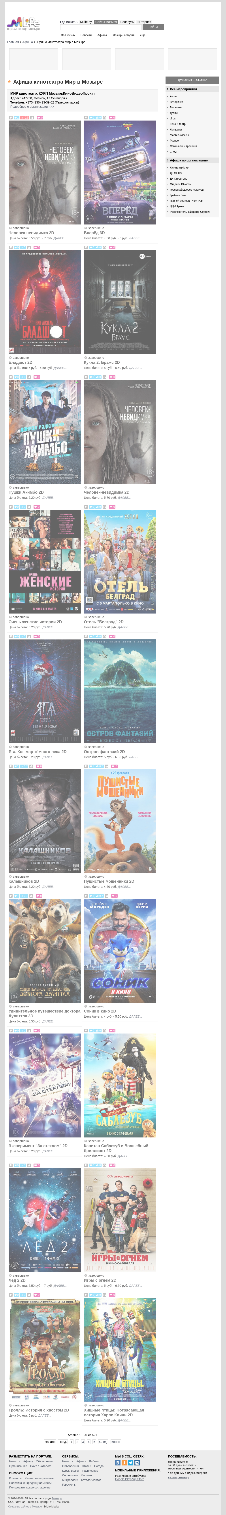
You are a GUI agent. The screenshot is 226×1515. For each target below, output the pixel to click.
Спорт (173, 151)
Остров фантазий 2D (104, 752)
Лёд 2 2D (17, 1280)
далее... (60, 238)
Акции (173, 96)
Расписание (90, 1470)
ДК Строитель (178, 178)
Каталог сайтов (91, 1480)
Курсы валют (70, 1470)
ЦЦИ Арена (177, 206)
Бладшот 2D (20, 362)
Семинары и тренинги (183, 146)
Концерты (176, 129)
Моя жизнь (68, 35)
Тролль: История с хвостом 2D (39, 1410)
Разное (174, 140)
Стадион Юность (180, 184)
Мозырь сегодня (124, 35)
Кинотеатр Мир (179, 167)
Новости (86, 35)
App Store (137, 1479)
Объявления (70, 1466)
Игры (173, 118)
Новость (14, 1461)
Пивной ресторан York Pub (186, 200)
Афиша (102, 35)
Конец (115, 1442)
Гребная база (178, 195)
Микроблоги (70, 1480)
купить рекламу (178, 1477)
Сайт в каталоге (41, 1466)
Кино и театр (178, 124)
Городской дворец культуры (187, 189)
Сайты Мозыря (106, 22)
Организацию (18, 1466)
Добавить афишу (192, 80)
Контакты (15, 1478)
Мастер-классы (179, 135)
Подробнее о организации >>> (32, 106)
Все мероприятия (183, 89)
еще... (143, 35)
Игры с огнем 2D (100, 1280)
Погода (99, 1466)
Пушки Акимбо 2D (26, 492)
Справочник (70, 1475)
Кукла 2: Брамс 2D (102, 362)
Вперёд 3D (94, 233)
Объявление (44, 1461)
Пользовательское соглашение (30, 1487)
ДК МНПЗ (176, 173)
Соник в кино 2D (100, 1011)
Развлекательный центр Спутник (190, 211)
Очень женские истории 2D (36, 622)
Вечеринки (176, 102)
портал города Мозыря (23, 27)
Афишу (28, 1461)
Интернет (144, 22)
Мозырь (57, 1498)
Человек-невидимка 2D (31, 233)
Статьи (86, 1466)
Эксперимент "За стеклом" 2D (38, 1146)
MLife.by (86, 22)
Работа (94, 1461)
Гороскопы (69, 1484)
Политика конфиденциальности (30, 1482)
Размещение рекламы (39, 1478)
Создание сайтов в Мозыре (25, 1506)
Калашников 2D (24, 881)
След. (103, 1442)
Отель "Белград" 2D (104, 622)
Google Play (123, 1479)
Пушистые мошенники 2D (109, 881)
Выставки (176, 107)
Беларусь (127, 22)
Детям (174, 113)
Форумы (86, 1475)
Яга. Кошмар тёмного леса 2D (38, 752)
